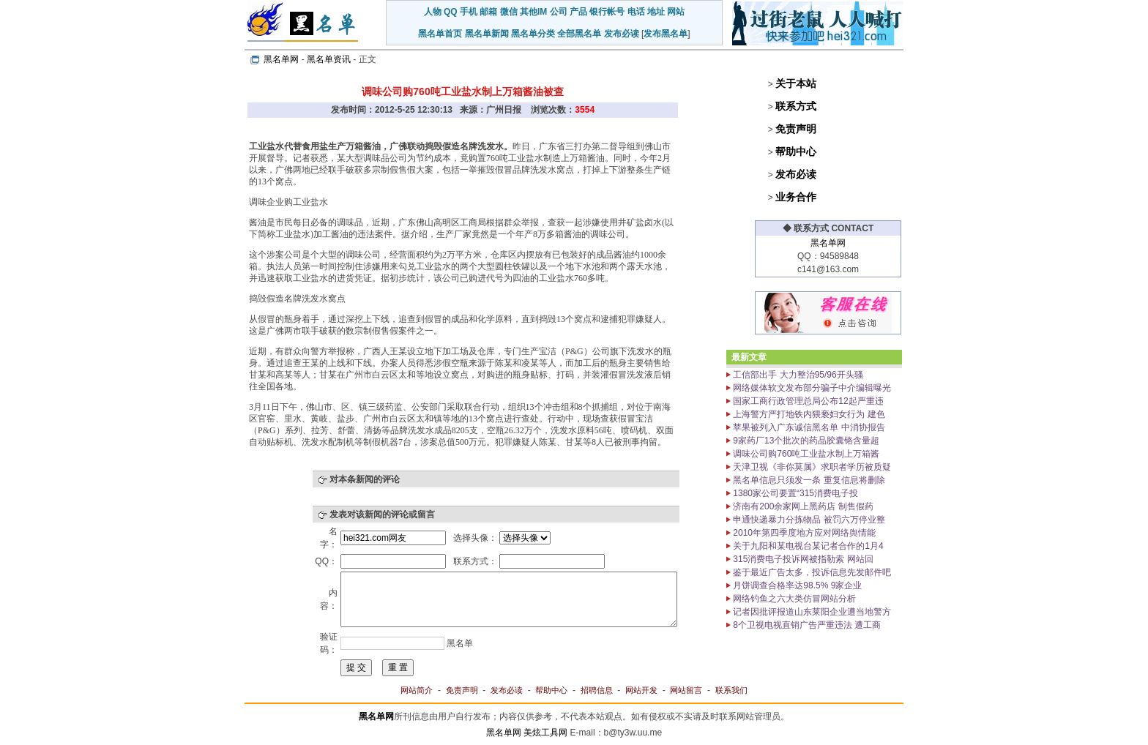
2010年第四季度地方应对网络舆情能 (803, 533)
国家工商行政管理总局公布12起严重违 (807, 401)
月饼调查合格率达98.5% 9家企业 (796, 585)
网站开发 (641, 690)
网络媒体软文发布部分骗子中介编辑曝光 (811, 388)
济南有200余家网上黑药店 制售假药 (802, 506)
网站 (676, 12)
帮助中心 (795, 151)
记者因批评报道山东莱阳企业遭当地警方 (811, 612)
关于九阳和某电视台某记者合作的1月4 (807, 546)
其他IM (533, 12)
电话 (636, 12)
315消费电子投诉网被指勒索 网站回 (802, 559)
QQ (451, 12)
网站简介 (416, 690)
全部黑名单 (579, 34)
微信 (509, 12)
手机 (468, 12)
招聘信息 (597, 690)
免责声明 (795, 129)
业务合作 (795, 197)
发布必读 (621, 34)
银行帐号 (607, 12)
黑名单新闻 (487, 34)
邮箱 (488, 12)
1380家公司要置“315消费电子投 (794, 493)
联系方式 (795, 106)
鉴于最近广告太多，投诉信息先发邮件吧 (811, 572)
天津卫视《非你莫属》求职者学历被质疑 (811, 467)
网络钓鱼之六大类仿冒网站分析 (793, 599)
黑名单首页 (440, 34)
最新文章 (749, 357)
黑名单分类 (533, 34)
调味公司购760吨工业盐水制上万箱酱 (805, 454)
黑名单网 (281, 59)
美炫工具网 (545, 732)
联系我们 (731, 690)
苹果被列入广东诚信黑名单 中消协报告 (808, 427)
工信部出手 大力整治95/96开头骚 (797, 375)
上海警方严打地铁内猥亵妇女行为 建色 (808, 414)
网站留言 (686, 690)
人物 (432, 12)
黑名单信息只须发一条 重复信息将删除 (808, 480)
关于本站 (795, 83)
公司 (558, 12)
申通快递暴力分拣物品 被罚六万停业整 (808, 519)
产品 (578, 12)
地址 (656, 12)
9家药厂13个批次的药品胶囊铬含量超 (805, 440)
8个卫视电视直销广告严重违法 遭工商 (806, 625)
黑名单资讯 (329, 59)
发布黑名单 (665, 34)
